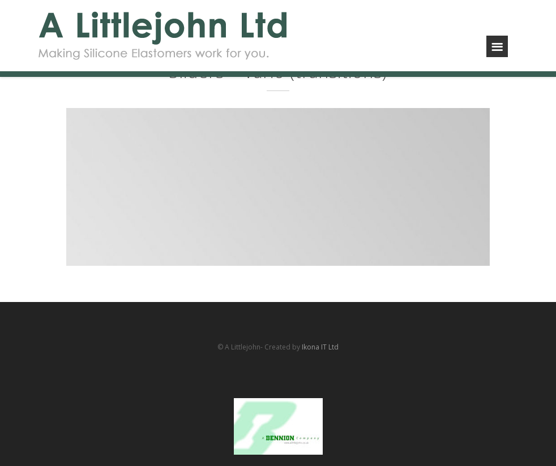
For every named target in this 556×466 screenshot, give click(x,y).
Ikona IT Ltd (320, 347)
